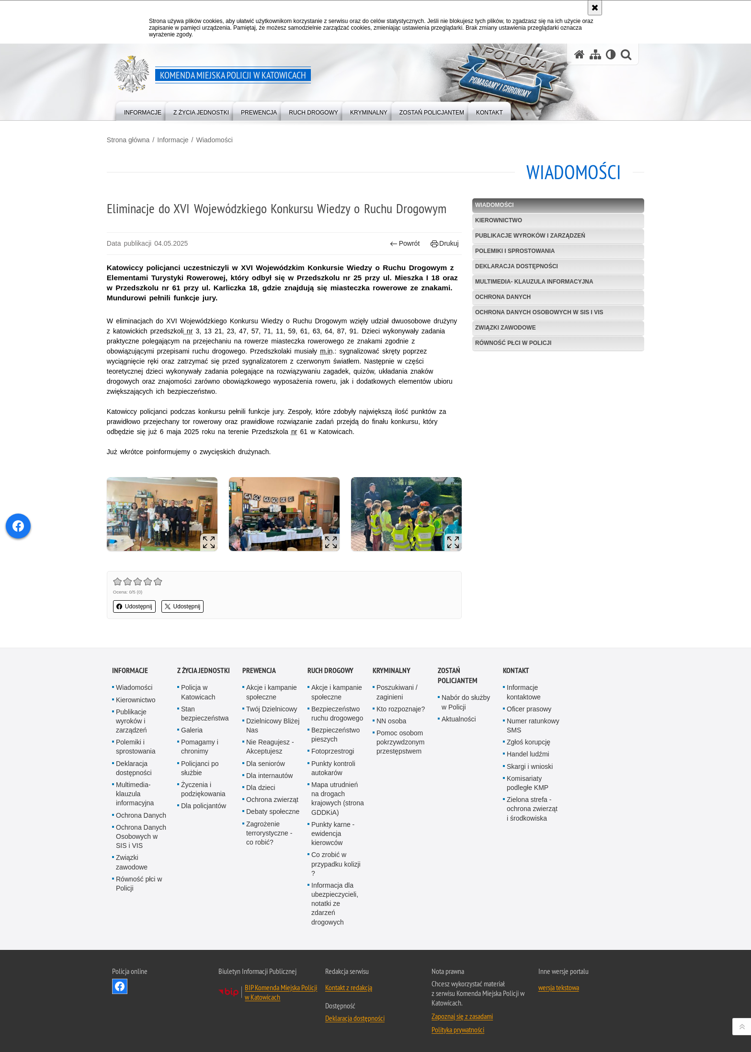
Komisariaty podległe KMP (527, 780)
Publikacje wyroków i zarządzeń (528, 235)
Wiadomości (220, 139)
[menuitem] (142, 110)
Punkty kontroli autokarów (333, 765)
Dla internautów (269, 773)
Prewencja (259, 668)
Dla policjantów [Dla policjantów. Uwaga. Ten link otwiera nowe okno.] (203, 804)
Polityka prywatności (458, 1027)
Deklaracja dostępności (514, 266)
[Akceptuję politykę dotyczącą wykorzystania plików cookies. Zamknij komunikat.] (595, 7)
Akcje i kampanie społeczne (271, 690)
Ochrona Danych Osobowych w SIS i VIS (537, 312)
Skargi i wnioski (530, 764)
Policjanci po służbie (200, 765)
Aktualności (459, 716)
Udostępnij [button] (140, 604)
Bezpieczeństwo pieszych (335, 732)
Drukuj (443, 244)
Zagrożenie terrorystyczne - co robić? (269, 831)
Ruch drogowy (330, 668)
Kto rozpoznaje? (400, 706)
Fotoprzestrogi (332, 749)
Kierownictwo (496, 220)
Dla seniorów (265, 761)
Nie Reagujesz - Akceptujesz (270, 744)
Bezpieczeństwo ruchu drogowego (337, 711)
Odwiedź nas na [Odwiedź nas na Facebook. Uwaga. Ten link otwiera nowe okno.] (119, 984)
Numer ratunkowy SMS (533, 723)
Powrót (403, 244)
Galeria (192, 728)
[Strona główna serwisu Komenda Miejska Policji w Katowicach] (579, 54)
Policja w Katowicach (198, 690)
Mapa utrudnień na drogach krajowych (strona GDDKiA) (337, 796)
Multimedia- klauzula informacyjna (532, 281)
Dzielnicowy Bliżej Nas (272, 723)
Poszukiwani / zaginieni (397, 690)
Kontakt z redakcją (348, 985)
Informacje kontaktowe (524, 690)
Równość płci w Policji (511, 342)
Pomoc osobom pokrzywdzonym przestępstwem (400, 740)
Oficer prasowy (529, 706)
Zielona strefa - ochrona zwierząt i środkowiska (532, 807)
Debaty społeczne (272, 809)
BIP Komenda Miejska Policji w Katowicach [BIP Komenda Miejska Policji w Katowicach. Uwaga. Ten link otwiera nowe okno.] (281, 989)
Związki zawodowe (503, 327)
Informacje (177, 139)
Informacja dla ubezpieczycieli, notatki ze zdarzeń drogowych (334, 901)
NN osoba (391, 718)
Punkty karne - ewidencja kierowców (332, 831)
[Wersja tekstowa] (611, 54)
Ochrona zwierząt (272, 797)
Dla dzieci (260, 785)
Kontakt (516, 668)
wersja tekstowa (558, 985)
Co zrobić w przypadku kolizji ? (336, 862)
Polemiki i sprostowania (513, 251)
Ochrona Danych (501, 296)
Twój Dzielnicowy (271, 706)
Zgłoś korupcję (528, 740)
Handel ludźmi (528, 752)
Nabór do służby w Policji (466, 700)
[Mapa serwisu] (595, 54)
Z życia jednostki (203, 668)
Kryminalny (391, 668)
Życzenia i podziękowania (203, 787)
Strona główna (133, 139)
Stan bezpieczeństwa (205, 711)
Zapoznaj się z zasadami (462, 1013)
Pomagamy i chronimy (199, 744)
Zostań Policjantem (458, 673)
